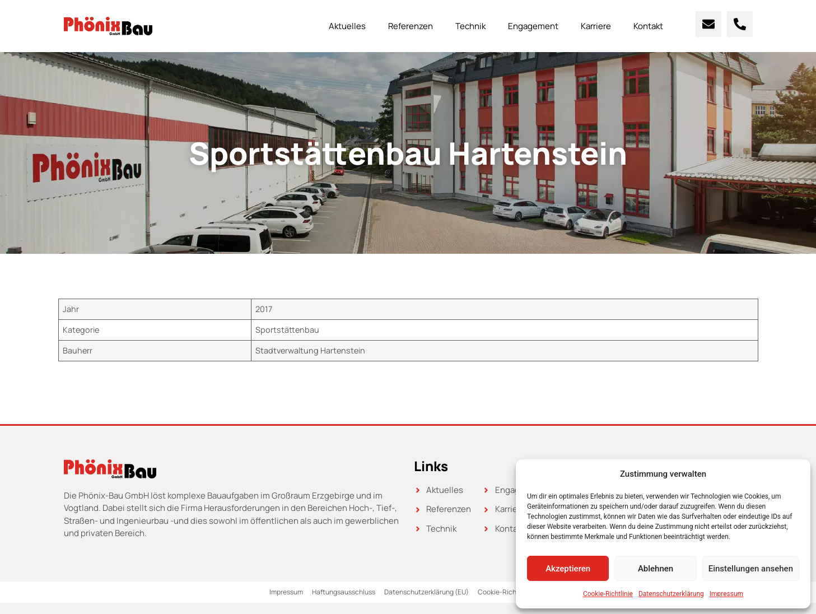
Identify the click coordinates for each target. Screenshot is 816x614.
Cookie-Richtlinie (608, 594)
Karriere (596, 26)
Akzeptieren (567, 569)
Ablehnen (655, 569)
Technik (470, 26)
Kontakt (648, 26)
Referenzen (410, 26)
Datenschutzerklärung (671, 594)
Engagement (533, 26)
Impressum (726, 594)
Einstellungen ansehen (750, 569)
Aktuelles (347, 26)
